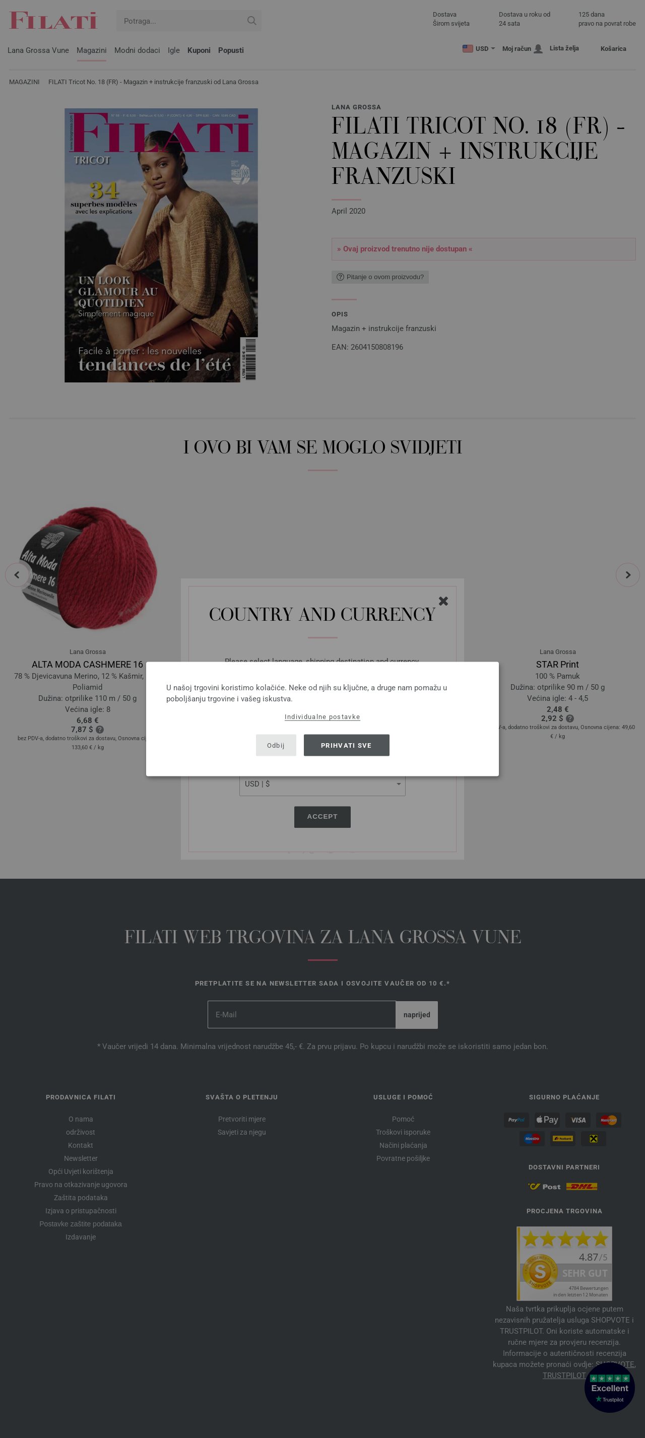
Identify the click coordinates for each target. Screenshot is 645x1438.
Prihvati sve (346, 745)
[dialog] (322, 719)
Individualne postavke (322, 717)
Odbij (276, 745)
